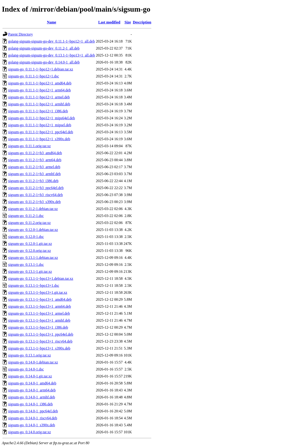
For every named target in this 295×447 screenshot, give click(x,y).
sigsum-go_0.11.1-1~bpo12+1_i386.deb (38, 111)
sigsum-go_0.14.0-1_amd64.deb (32, 383)
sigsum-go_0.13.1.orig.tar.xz (29, 355)
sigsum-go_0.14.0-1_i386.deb (30, 404)
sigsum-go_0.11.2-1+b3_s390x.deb (34, 202)
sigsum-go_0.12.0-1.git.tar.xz (30, 244)
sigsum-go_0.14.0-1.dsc (26, 369)
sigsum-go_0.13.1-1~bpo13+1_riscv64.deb (40, 341)
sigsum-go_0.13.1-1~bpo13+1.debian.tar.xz (40, 278)
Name (51, 22)
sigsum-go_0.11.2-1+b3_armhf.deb (34, 174)
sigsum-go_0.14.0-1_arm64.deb (32, 390)
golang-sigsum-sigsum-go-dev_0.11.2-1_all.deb (43, 48)
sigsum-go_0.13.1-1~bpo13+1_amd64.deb (39, 299)
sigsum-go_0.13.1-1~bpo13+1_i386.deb (38, 327)
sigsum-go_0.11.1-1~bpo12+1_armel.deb (39, 97)
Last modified (109, 22)
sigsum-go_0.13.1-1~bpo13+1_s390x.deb (39, 348)
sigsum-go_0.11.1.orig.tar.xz (29, 146)
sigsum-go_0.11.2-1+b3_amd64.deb (35, 153)
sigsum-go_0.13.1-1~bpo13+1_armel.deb (39, 313)
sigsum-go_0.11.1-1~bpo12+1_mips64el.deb (41, 118)
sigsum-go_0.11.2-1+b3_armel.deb (34, 167)
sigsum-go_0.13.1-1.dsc (26, 265)
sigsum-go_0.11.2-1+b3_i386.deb (33, 181)
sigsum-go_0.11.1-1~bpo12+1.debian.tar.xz (40, 69)
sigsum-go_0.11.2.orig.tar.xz (29, 223)
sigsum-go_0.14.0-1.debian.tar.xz (33, 362)
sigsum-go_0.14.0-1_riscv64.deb (32, 418)
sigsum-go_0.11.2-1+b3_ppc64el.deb (36, 188)
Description (142, 22)
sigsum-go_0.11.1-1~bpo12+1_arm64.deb (39, 90)
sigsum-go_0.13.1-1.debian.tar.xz (33, 258)
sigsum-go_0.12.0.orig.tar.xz (29, 251)
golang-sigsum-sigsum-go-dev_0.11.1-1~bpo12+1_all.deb (51, 41)
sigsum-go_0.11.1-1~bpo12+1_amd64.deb (39, 83)
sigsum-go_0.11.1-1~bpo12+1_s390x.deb (39, 139)
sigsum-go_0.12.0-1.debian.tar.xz (33, 230)
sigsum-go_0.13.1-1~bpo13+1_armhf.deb (39, 320)
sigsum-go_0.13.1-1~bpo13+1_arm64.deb (39, 306)
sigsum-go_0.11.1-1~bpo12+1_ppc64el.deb (40, 132)
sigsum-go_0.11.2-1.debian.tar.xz (33, 209)
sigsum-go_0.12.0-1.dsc (26, 237)
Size (128, 22)
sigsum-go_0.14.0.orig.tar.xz (29, 432)
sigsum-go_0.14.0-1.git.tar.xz (30, 376)
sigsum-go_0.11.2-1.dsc (26, 216)
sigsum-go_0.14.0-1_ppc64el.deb (33, 411)
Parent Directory (20, 34)
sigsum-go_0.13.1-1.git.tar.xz (30, 272)
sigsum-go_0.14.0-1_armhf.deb (31, 397)
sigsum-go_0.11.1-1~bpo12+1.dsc (33, 76)
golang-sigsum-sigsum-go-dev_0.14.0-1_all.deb (44, 62)
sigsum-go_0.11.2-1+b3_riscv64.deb (35, 195)
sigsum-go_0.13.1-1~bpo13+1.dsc (33, 285)
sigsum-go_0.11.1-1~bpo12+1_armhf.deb (39, 104)
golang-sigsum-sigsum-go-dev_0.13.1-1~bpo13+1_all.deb (51, 55)
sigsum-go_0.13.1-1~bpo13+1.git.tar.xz (37, 292)
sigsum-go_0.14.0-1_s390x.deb (31, 425)
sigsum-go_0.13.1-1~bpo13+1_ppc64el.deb (40, 334)
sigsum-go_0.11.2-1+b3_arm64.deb (34, 160)
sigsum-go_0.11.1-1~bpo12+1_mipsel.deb (39, 125)
